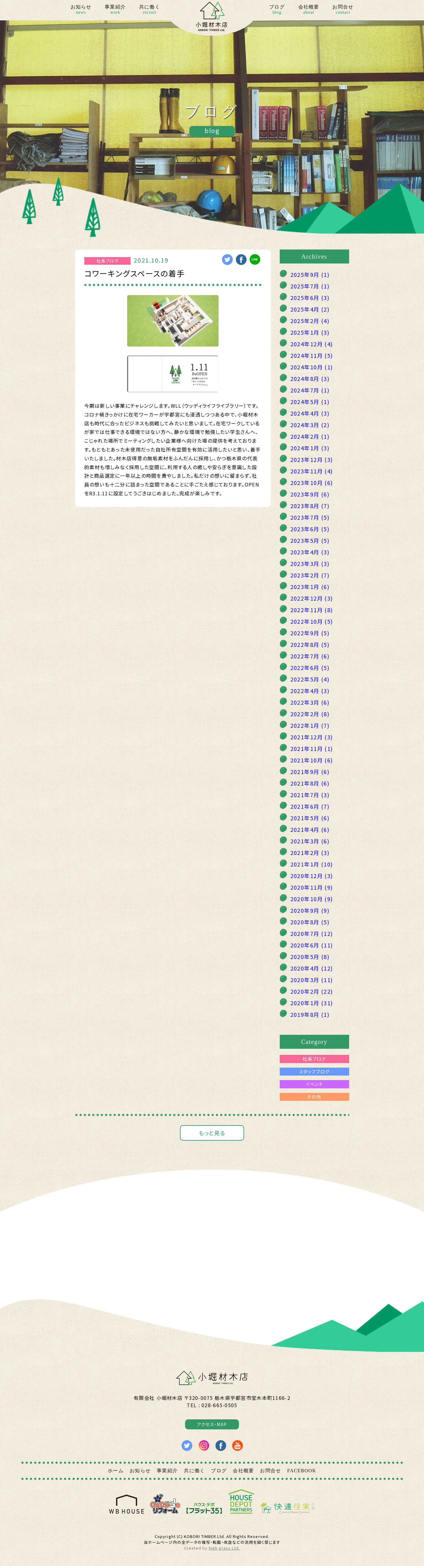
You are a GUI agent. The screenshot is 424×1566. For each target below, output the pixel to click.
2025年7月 (310, 286)
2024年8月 (310, 378)
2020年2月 (311, 991)
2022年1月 (310, 725)
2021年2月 (310, 852)
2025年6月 (310, 298)
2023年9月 (310, 494)
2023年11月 (311, 471)
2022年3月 (310, 702)
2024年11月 (311, 355)
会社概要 (308, 10)
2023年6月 (310, 529)
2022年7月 (310, 656)
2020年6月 (311, 945)
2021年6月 (310, 806)
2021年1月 (311, 864)
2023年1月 (310, 587)
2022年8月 (310, 644)
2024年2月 (310, 436)
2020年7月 (311, 933)
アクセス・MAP (212, 1424)
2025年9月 (310, 274)
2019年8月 (310, 1014)
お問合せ (342, 10)
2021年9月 (310, 772)
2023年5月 (310, 540)
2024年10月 (311, 367)
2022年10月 (311, 621)
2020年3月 (311, 980)
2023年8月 (310, 506)
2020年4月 (311, 968)
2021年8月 (310, 783)
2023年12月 (311, 459)
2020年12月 (311, 876)
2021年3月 (310, 841)
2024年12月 (311, 344)
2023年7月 (310, 517)
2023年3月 (310, 563)
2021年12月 (311, 737)
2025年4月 (310, 309)
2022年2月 (310, 714)
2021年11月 (311, 748)
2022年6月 (310, 667)
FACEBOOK (301, 1470)
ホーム (116, 1470)
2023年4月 (310, 552)
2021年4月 (310, 829)
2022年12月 (311, 598)
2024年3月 (310, 425)
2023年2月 (310, 575)
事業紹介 (115, 10)
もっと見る (212, 1133)
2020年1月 (311, 1003)
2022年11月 (311, 610)
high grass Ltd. (224, 1548)
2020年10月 (311, 899)
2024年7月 (310, 390)
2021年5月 (310, 818)
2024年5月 (310, 402)
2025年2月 (310, 321)
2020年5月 (310, 957)
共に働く (149, 10)
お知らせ (81, 10)
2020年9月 (310, 910)
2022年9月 (310, 633)
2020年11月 (311, 887)
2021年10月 (311, 760)
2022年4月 (310, 691)
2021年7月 (310, 795)
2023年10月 (311, 483)
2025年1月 (310, 332)
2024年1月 (310, 448)
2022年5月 (310, 679)
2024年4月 (310, 413)
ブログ (277, 10)
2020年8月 (310, 922)
